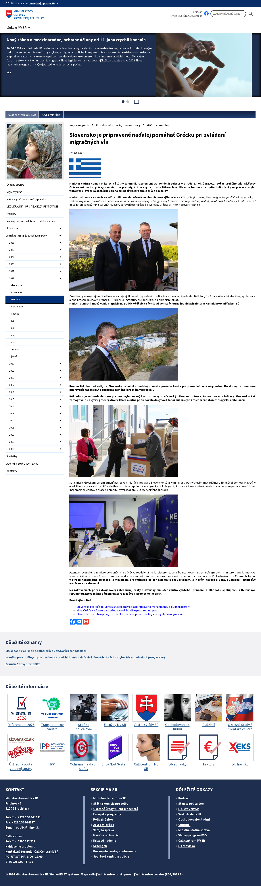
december (17, 285)
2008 (11, 449)
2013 (11, 413)
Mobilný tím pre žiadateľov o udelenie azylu (30, 221)
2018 (11, 377)
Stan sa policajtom (191, 804)
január (14, 356)
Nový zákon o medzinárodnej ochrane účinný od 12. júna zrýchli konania (76, 39)
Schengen (100, 846)
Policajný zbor (103, 819)
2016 (11, 392)
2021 (11, 278)
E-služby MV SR (188, 809)
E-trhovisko (186, 846)
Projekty (11, 214)
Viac (9, 72)
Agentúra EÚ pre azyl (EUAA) (22, 463)
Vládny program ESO (192, 835)
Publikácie (12, 228)
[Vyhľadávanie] (228, 13)
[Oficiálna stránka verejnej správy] (45, 3)
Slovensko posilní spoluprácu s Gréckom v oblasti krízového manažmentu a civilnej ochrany (133, 606)
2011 (11, 427)
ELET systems (69, 874)
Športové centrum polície (111, 856)
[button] (19, 26)
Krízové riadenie (104, 841)
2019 (11, 370)
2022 (11, 271)
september (17, 306)
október (15, 299)
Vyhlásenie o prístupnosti (115, 874)
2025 (11, 249)
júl (12, 320)
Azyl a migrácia (51, 115)
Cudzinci (184, 825)
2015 (11, 399)
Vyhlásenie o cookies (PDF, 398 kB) (159, 874)
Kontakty (11, 471)
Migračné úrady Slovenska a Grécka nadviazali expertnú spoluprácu (118, 610)
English (197, 11)
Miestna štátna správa (194, 830)
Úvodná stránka (15, 184)
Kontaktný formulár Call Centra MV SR (31, 852)
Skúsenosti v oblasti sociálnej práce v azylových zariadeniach (46, 651)
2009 (11, 441)
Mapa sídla (88, 874)
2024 (11, 257)
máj (13, 335)
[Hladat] (251, 13)
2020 (11, 363)
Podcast (184, 798)
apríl (13, 342)
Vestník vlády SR (189, 814)
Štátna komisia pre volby (110, 804)
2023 (11, 264)
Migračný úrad (14, 192)
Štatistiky (11, 456)
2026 (11, 242)
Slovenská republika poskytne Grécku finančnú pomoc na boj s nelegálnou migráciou (130, 614)
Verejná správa (103, 830)
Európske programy (107, 814)
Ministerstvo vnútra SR (109, 798)
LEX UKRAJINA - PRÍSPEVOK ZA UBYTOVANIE (32, 206)
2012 (11, 420)
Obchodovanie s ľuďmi (194, 819)
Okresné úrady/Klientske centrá (115, 809)
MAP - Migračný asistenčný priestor (26, 199)
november (17, 292)
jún (12, 327)
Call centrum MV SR (191, 841)
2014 (11, 406)
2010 (11, 434)
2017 (11, 385)
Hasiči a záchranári (106, 835)
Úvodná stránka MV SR (22, 115)
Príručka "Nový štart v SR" (22, 664)
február (15, 349)
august (15, 313)
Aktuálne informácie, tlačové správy (26, 235)
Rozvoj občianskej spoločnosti (114, 851)
